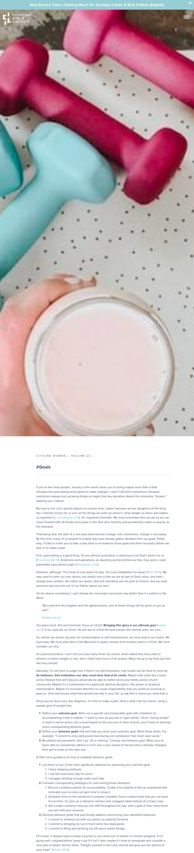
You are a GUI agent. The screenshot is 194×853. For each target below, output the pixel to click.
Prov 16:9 (153, 572)
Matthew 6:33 (51, 617)
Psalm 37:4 (60, 850)
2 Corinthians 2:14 (66, 517)
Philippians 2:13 (87, 564)
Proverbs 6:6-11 (47, 560)
